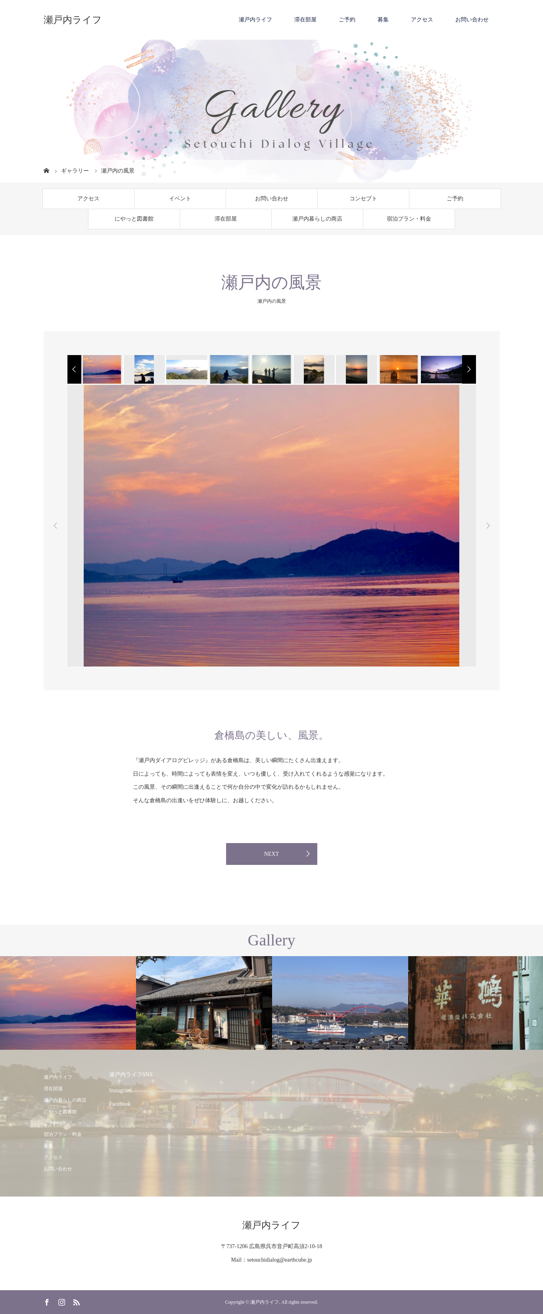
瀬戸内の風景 (271, 301)
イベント (180, 199)
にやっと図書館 (134, 219)
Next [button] (488, 526)
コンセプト (363, 199)
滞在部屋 (305, 20)
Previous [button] (55, 526)
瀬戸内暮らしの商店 (317, 219)
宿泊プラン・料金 (409, 219)
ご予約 (347, 20)
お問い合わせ (472, 20)
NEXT (271, 854)
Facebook (119, 1104)
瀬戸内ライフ (73, 20)
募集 (383, 20)
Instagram (120, 1090)
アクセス (422, 20)
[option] (101, 369)
